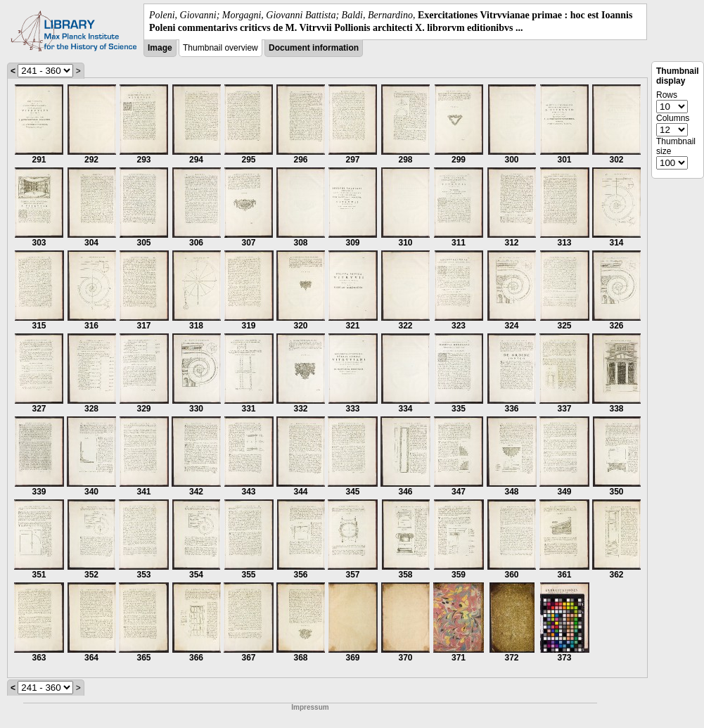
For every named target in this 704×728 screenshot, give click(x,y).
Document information (314, 48)
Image (160, 48)
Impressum (309, 707)
